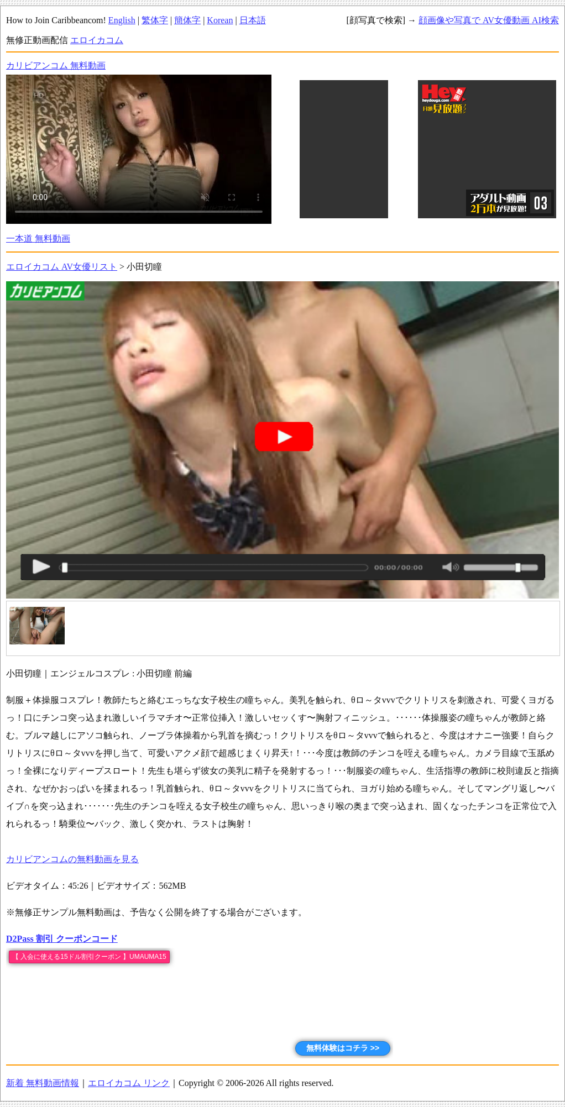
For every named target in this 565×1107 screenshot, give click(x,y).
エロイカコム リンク (129, 1083)
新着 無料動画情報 (42, 1083)
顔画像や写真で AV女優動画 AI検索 (488, 20)
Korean (220, 20)
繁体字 (155, 20)
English (121, 20)
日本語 (252, 20)
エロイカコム (96, 40)
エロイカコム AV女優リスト (61, 266)
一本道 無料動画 (38, 238)
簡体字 (187, 20)
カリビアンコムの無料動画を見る (72, 859)
